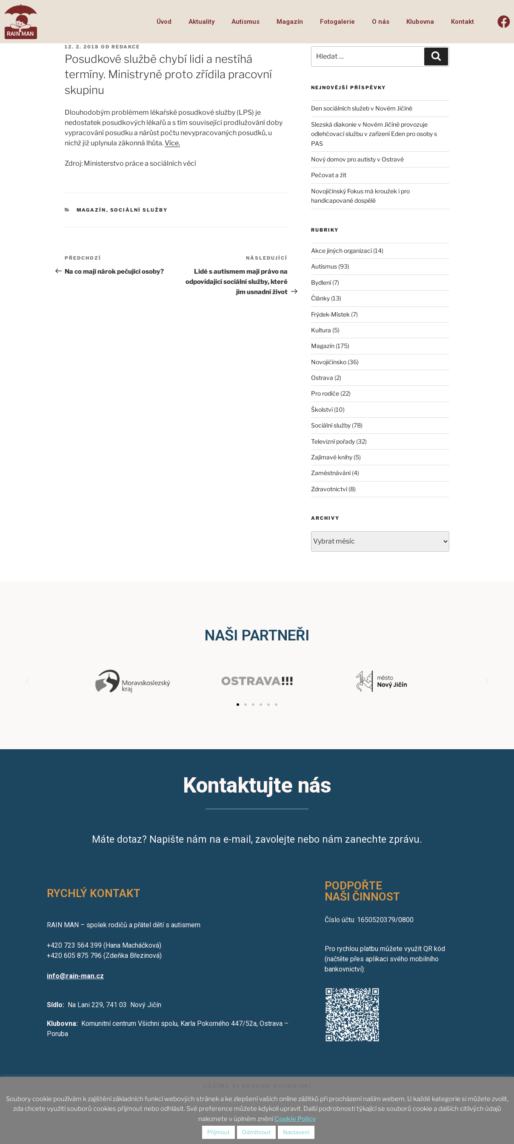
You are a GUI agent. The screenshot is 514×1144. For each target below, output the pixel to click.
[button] (238, 704)
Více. (172, 143)
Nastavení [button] (296, 1132)
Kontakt (462, 21)
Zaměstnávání (331, 472)
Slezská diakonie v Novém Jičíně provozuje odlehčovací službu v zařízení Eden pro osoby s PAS (374, 134)
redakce (125, 47)
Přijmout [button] (218, 1132)
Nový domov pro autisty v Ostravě (357, 159)
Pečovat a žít (328, 174)
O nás (380, 21)
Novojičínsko (328, 361)
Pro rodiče (325, 393)
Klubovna (420, 21)
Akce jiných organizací (341, 250)
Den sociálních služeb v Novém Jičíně (361, 108)
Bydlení (321, 282)
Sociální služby (139, 210)
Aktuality (201, 21)
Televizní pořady (333, 441)
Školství (322, 409)
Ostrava (322, 377)
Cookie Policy (295, 1119)
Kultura (321, 330)
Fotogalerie (337, 21)
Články (320, 298)
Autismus (245, 21)
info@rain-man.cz (75, 976)
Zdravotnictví (329, 489)
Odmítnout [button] (256, 1132)
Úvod (164, 21)
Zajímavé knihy (331, 457)
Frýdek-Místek (330, 314)
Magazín (290, 21)
